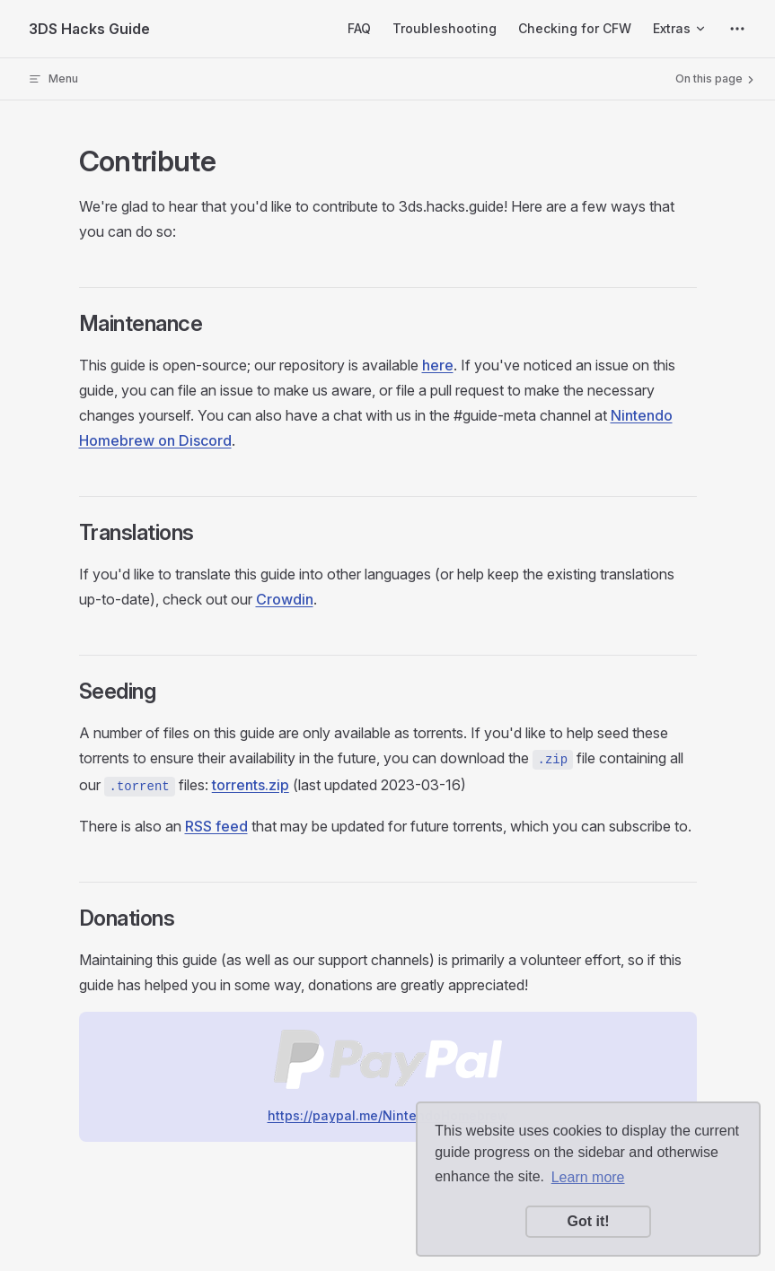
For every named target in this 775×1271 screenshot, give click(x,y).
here (438, 365)
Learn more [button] (588, 1177)
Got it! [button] (588, 1221)
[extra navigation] (737, 28)
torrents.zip (250, 785)
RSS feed (216, 826)
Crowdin (284, 599)
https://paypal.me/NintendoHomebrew (388, 1115)
